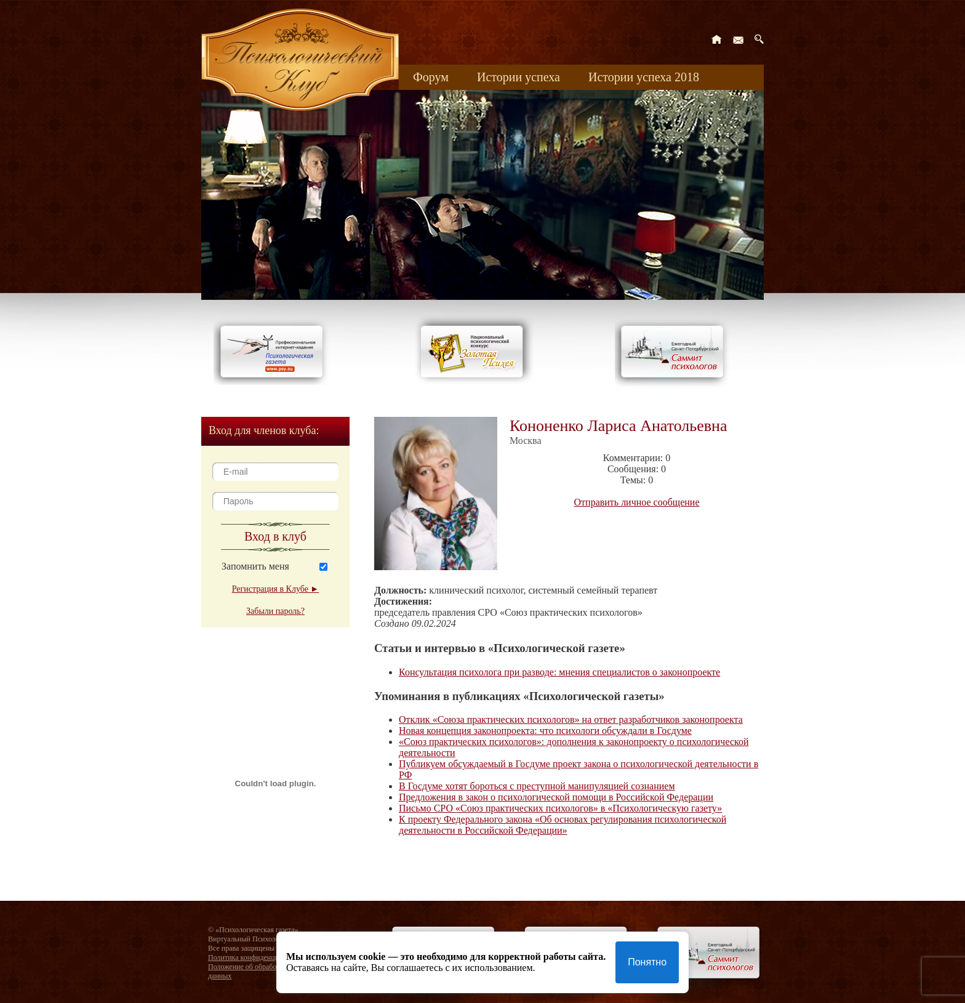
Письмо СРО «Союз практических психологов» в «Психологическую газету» (560, 808)
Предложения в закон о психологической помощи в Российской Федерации (556, 797)
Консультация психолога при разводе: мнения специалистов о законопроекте (559, 672)
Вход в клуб (275, 536)
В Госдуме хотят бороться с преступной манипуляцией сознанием (537, 786)
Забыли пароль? (275, 611)
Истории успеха (518, 77)
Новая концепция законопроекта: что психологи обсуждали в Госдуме (545, 730)
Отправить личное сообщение (637, 502)
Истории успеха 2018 (643, 77)
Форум (431, 77)
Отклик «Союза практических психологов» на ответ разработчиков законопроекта (571, 719)
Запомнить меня (255, 566)
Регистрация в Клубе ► (275, 589)
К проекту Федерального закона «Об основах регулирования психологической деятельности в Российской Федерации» (562, 825)
